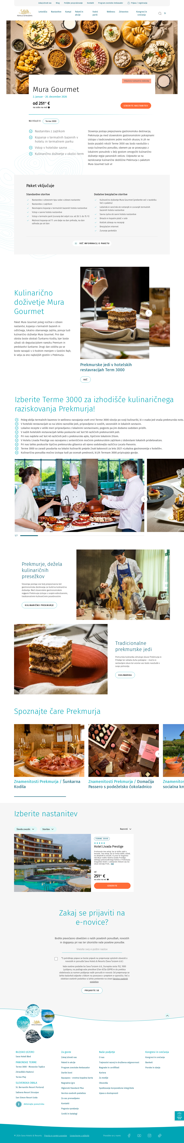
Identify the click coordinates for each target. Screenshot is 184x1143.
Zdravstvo (123, 12)
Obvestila (103, 1083)
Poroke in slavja (152, 1067)
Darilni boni (66, 1072)
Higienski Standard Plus (72, 1088)
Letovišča (42, 12)
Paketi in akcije (79, 13)
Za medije (103, 1078)
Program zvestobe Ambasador (110, 3)
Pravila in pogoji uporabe (55, 1135)
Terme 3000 (50, 121)
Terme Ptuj (21, 1077)
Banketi (149, 1062)
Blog (58, 3)
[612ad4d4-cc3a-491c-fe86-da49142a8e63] (92, 950)
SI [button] (165, 13)
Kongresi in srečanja (141, 13)
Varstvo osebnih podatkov (73, 1093)
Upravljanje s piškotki (79, 1135)
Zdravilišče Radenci (25, 1072)
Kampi (68, 12)
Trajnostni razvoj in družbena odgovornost (119, 1062)
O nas (101, 1057)
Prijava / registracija (137, 3)
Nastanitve (56, 12)
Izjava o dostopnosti (108, 1093)
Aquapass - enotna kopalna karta (77, 1078)
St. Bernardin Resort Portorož (30, 1087)
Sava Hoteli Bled (23, 1056)
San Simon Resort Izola (26, 1097)
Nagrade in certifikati (109, 1067)
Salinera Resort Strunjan (27, 1092)
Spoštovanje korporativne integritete (116, 1088)
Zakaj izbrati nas (44, 3)
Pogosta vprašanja (70, 1108)
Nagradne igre (68, 1083)
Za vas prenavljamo (70, 1098)
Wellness (111, 12)
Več (112, 864)
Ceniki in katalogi (69, 1113)
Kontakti (90, 3)
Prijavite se (92, 990)
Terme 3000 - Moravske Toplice (30, 1067)
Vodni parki (95, 13)
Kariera (102, 1072)
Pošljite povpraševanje (73, 3)
